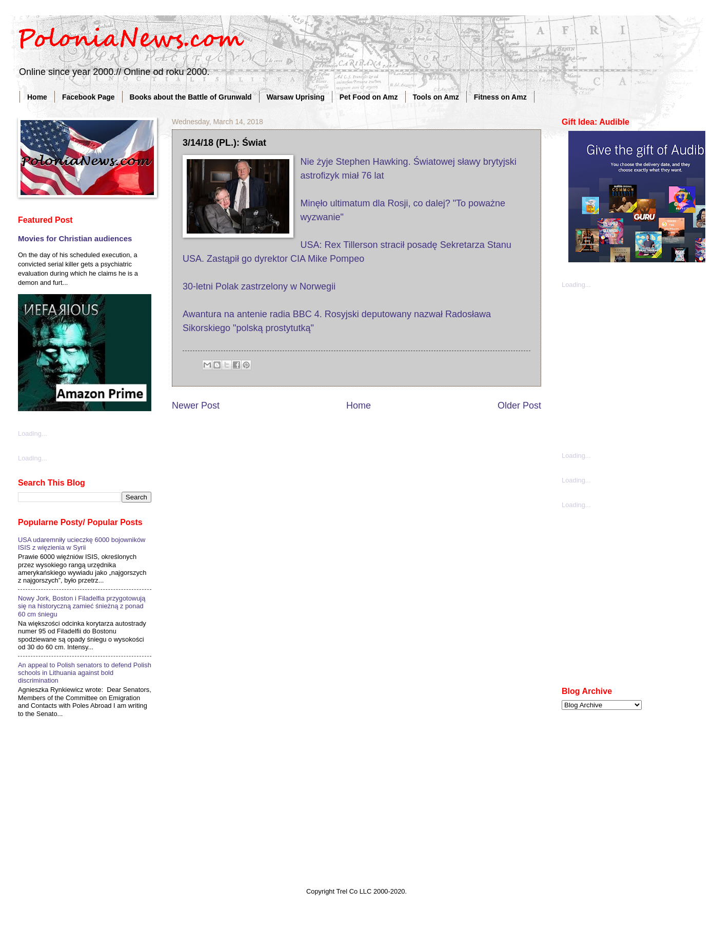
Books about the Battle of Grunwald (191, 97)
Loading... (32, 433)
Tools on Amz (436, 97)
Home (37, 97)
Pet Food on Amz (369, 97)
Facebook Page (88, 97)
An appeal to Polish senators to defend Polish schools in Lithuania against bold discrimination (84, 673)
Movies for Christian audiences (75, 238)
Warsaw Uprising (296, 97)
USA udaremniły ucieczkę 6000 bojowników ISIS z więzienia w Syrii (81, 543)
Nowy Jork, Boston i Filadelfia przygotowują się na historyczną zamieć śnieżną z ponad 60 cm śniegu (81, 606)
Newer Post (196, 405)
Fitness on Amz (500, 97)
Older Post (519, 405)
